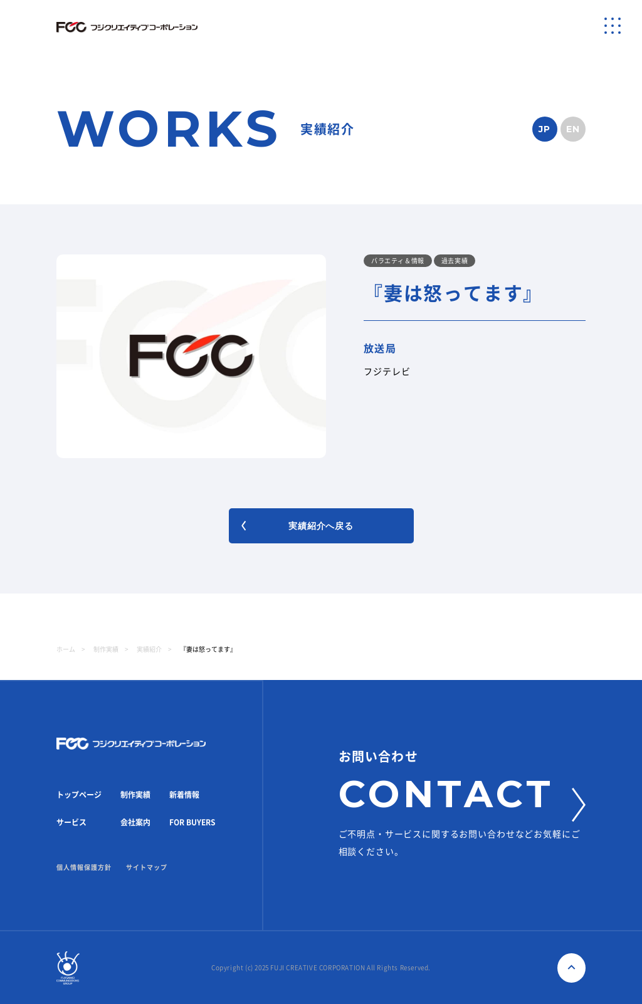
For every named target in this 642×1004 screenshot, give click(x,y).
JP (545, 129)
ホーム (65, 649)
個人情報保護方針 (84, 867)
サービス (71, 822)
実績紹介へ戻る (297, 525)
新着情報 (184, 794)
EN (573, 129)
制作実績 (105, 649)
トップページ (79, 794)
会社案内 (135, 822)
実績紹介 (149, 649)
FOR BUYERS (192, 822)
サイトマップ (146, 867)
